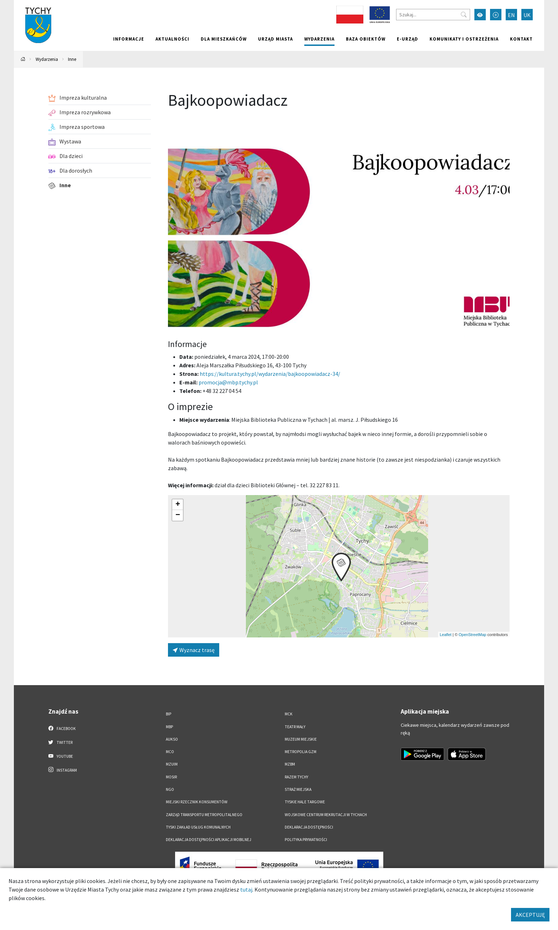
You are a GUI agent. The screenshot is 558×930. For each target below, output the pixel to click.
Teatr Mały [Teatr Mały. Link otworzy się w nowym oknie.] (295, 726)
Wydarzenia (319, 39)
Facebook (62, 728)
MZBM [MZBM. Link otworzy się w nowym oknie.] (290, 764)
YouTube (60, 756)
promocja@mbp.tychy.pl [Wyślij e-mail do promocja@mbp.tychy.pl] (228, 382)
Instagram (62, 770)
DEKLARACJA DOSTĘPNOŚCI (309, 827)
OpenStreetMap (472, 634)
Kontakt (521, 39)
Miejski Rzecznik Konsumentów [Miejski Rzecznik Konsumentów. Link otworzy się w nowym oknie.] (196, 801)
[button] (341, 567)
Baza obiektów (365, 39)
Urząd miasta (275, 39)
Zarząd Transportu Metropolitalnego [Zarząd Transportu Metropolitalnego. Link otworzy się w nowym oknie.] (204, 814)
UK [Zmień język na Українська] (527, 15)
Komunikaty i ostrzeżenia (464, 39)
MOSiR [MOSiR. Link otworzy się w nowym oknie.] (171, 776)
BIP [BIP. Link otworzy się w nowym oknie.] (168, 713)
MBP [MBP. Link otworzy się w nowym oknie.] (169, 726)
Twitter (60, 742)
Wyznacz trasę (194, 649)
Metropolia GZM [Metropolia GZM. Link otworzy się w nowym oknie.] (300, 751)
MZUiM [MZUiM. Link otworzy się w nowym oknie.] (172, 764)
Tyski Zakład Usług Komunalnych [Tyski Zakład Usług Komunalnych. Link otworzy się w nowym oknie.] (198, 827)
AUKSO (172, 739)
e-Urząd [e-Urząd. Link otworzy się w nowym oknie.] (407, 39)
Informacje (128, 39)
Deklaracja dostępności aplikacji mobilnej (208, 839)
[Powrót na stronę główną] (23, 59)
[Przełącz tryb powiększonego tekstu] (495, 14)
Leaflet (446, 634)
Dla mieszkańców (224, 39)
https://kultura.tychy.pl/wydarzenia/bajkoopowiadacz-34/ (270, 373)
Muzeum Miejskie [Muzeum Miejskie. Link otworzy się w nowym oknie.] (301, 739)
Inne (72, 59)
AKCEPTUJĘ (530, 914)
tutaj (246, 889)
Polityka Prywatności (306, 839)
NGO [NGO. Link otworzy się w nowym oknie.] (170, 789)
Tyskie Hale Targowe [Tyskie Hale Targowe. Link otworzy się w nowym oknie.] (305, 801)
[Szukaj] (433, 14)
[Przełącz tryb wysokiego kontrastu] (480, 14)
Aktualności (172, 39)
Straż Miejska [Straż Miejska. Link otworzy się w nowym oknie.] (298, 789)
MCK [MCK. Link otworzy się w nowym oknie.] (289, 713)
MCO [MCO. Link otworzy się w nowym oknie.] (170, 751)
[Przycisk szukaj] (464, 14)
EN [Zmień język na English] (511, 15)
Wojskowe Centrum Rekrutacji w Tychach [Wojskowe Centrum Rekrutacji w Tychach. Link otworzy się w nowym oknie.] (326, 814)
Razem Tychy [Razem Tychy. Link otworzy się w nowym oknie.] (296, 776)
